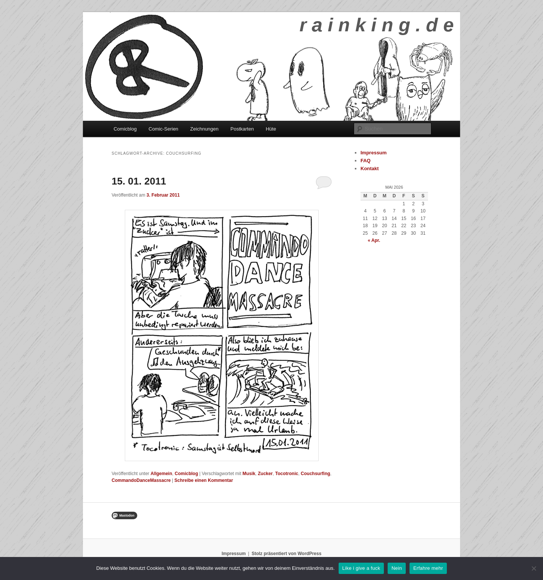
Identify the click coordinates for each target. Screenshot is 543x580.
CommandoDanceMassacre (141, 480)
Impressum (373, 152)
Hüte (271, 129)
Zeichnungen (204, 129)
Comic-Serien (163, 129)
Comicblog (125, 129)
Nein (396, 568)
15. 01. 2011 (139, 181)
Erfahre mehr (428, 568)
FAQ (365, 160)
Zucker (265, 473)
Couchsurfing (315, 473)
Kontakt (369, 168)
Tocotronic (286, 473)
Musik (248, 473)
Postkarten (242, 129)
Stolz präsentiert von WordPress (286, 553)
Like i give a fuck (361, 568)
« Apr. (374, 240)
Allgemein (161, 473)
